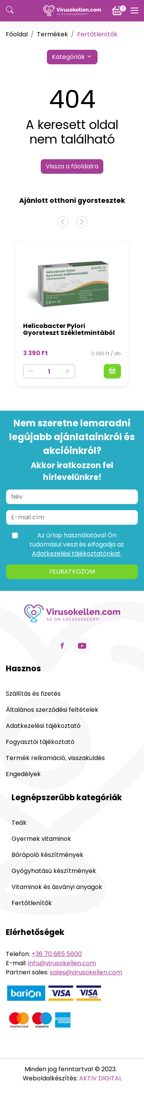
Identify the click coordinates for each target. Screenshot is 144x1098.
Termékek (52, 34)
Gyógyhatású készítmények (54, 870)
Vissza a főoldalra (72, 166)
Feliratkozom (72, 571)
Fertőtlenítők (32, 903)
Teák (19, 822)
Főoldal (17, 34)
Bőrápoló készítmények (47, 854)
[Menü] (134, 11)
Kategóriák (72, 56)
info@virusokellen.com (62, 963)
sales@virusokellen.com (86, 972)
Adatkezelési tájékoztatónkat (76, 553)
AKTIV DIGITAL (100, 1078)
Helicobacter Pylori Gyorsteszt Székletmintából (69, 329)
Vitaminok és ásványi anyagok (57, 887)
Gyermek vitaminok (41, 838)
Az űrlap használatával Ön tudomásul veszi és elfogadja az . (77, 544)
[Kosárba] (112, 371)
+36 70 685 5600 (56, 954)
